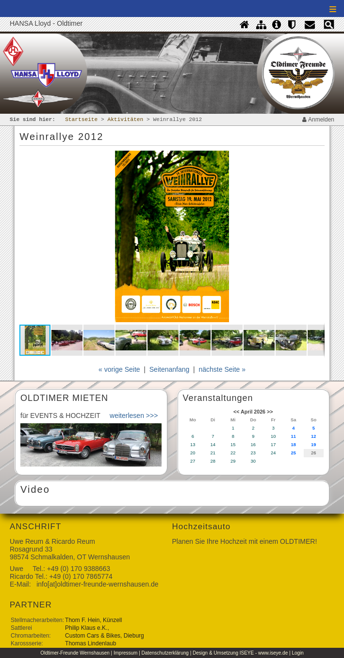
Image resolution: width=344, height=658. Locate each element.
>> (270, 412)
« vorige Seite (119, 369)
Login (297, 653)
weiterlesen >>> (134, 415)
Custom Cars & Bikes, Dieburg (104, 635)
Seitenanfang (169, 369)
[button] (315, 159)
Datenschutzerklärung (165, 653)
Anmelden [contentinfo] (318, 119)
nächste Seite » (222, 369)
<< (236, 412)
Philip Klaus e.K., (87, 627)
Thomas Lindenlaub (90, 643)
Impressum (125, 653)
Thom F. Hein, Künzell (93, 620)
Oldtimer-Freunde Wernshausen (75, 653)
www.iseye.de (273, 653)
